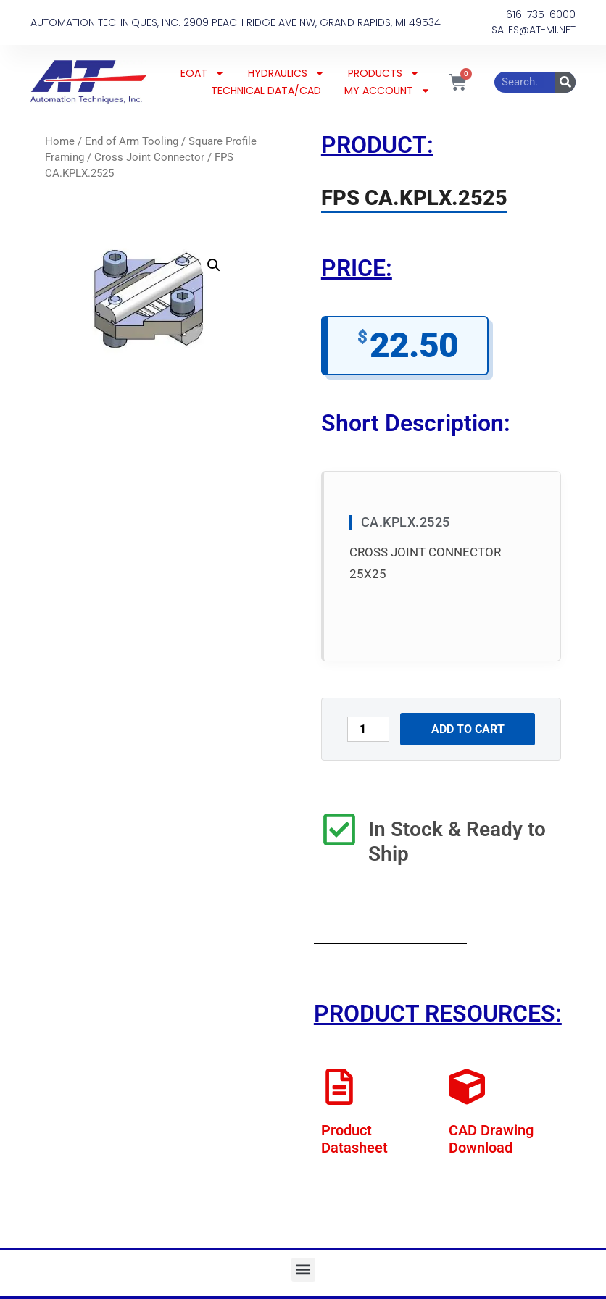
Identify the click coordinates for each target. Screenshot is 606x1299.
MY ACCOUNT (387, 90)
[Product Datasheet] (339, 1087)
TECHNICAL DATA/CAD (266, 90)
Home (60, 141)
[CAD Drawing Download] (467, 1087)
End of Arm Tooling (131, 141)
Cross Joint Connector (149, 157)
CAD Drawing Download (491, 1139)
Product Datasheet (354, 1139)
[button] (214, 265)
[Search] (565, 82)
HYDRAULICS (286, 73)
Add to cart (468, 729)
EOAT (202, 73)
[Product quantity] (368, 729)
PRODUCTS (384, 73)
